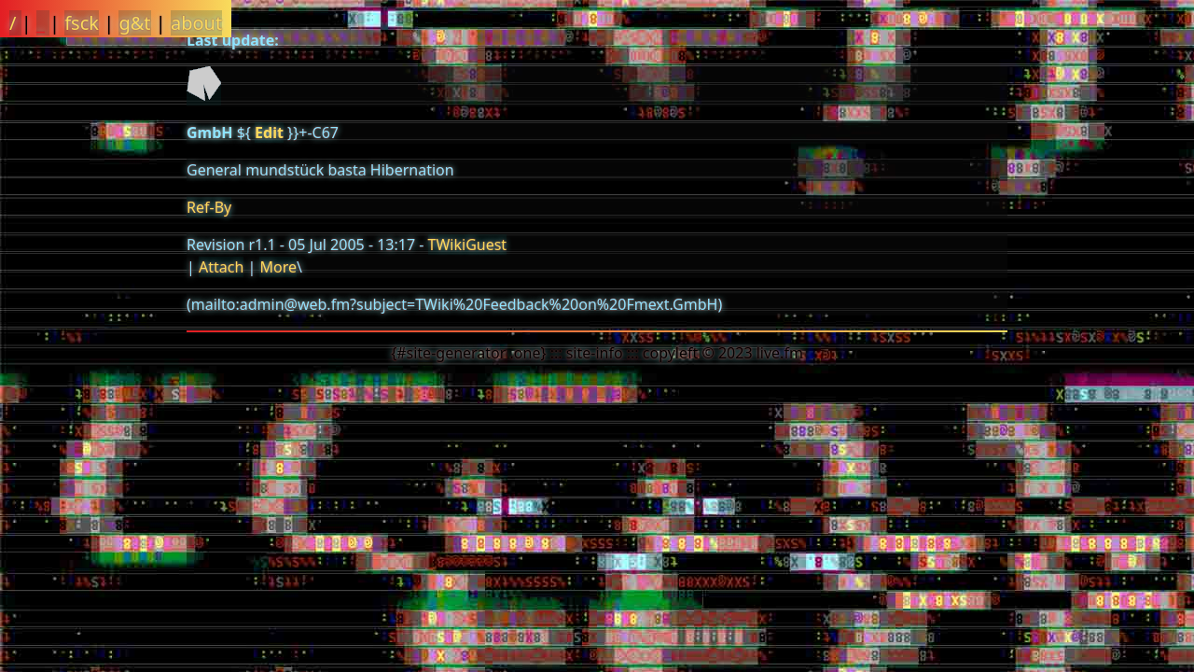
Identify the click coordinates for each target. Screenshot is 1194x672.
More (278, 267)
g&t (134, 22)
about (196, 22)
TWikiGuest (467, 244)
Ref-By (209, 207)
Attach (221, 267)
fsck (81, 22)
